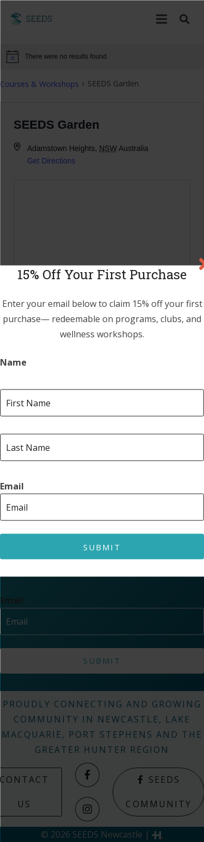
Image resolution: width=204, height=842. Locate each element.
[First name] (102, 403)
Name (13, 362)
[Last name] (102, 447)
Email (12, 486)
